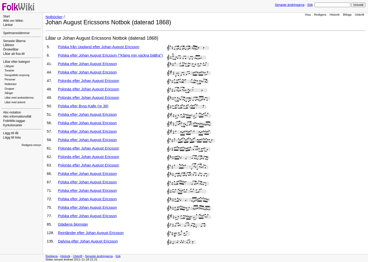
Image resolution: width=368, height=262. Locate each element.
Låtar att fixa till (14, 54)
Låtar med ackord (15, 102)
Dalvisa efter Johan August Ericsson (88, 241)
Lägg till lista (12, 137)
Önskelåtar (11, 49)
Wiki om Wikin (13, 21)
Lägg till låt (10, 133)
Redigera (320, 14)
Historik (335, 14)
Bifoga (347, 14)
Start (6, 16)
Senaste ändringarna (289, 5)
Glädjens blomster (73, 224)
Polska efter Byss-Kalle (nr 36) (83, 106)
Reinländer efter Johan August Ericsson (91, 233)
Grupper (9, 88)
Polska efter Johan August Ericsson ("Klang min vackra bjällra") (110, 55)
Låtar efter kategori (16, 62)
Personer (10, 79)
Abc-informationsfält (17, 116)
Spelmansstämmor (16, 33)
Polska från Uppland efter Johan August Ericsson (99, 47)
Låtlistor (8, 45)
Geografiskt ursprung (17, 75)
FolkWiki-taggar (14, 121)
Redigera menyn (31, 145)
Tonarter (9, 70)
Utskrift (359, 14)
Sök (310, 5)
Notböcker (11, 84)
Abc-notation (12, 112)
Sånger (9, 93)
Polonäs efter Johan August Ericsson (88, 81)
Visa (308, 14)
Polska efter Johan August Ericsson (87, 64)
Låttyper (9, 66)
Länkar (8, 25)
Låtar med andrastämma (19, 97)
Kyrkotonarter (12, 125)
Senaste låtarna (14, 41)
